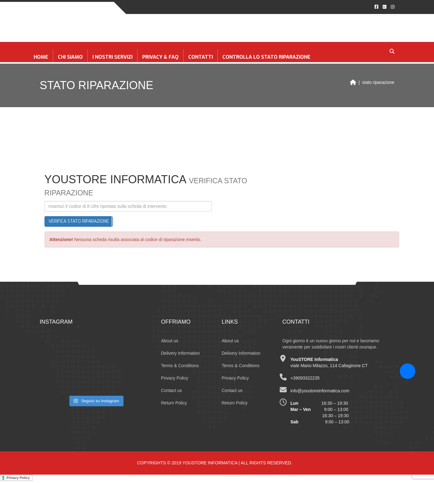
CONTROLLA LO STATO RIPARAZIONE (266, 57)
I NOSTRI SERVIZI (112, 57)
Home (41, 57)
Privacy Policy (174, 378)
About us (169, 340)
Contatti (200, 57)
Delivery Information (180, 353)
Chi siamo (70, 57)
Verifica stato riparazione (79, 221)
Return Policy (174, 402)
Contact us (171, 390)
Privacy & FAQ (160, 57)
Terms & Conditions (180, 365)
